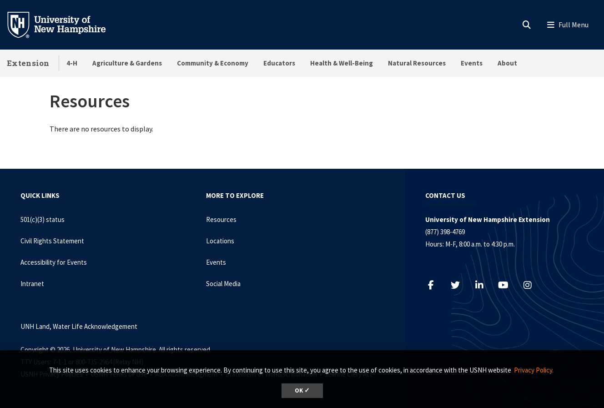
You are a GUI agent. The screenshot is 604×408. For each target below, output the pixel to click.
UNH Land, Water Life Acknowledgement (78, 326)
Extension (28, 63)
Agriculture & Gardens (127, 63)
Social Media (223, 283)
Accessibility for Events (53, 262)
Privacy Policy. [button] (534, 370)
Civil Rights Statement (52, 241)
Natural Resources (417, 63)
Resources (221, 219)
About (507, 63)
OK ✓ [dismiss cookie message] (302, 390)
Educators (279, 63)
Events (472, 63)
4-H (71, 63)
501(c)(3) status (42, 219)
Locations (220, 241)
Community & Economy (212, 63)
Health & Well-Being (341, 63)
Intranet (32, 283)
